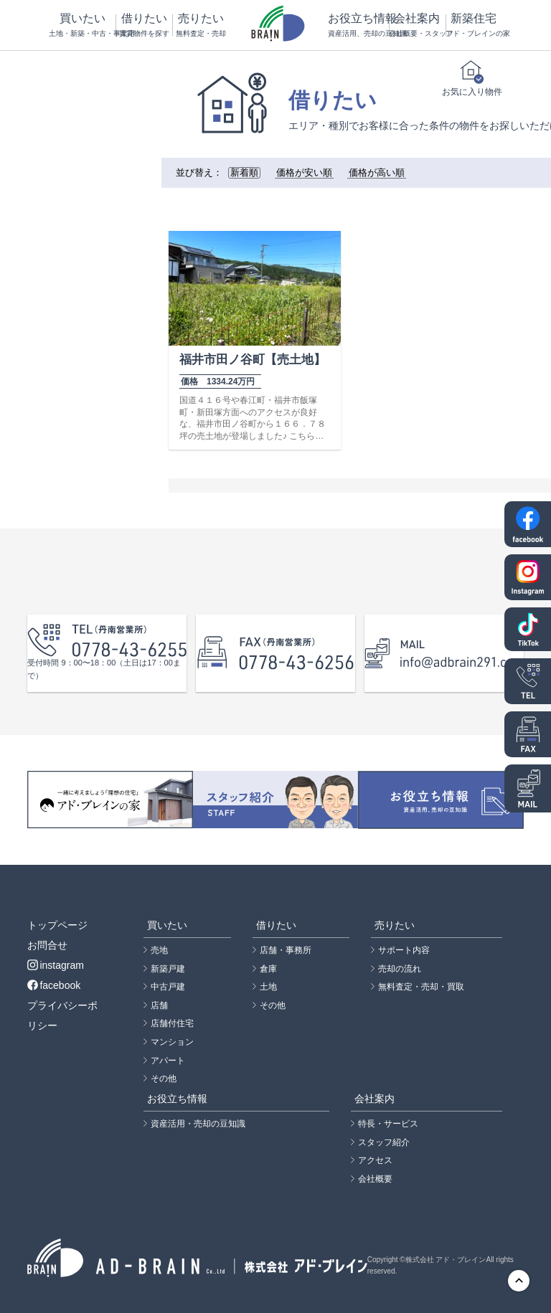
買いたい (82, 25)
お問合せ (47, 945)
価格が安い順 (304, 173)
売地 (159, 950)
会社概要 (375, 1179)
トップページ (57, 925)
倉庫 (268, 969)
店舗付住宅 (172, 1023)
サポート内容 (404, 950)
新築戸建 (168, 969)
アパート (168, 1061)
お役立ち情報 (358, 25)
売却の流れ (399, 969)
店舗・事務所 (285, 950)
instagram (55, 965)
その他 (163, 1078)
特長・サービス (388, 1124)
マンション (172, 1042)
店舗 (159, 1005)
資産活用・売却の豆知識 (198, 1124)
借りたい (143, 25)
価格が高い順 (377, 173)
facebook (53, 985)
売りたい (200, 25)
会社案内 (417, 25)
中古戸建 (168, 987)
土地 (268, 987)
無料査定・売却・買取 (421, 987)
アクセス (375, 1160)
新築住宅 (473, 25)
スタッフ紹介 (384, 1142)
